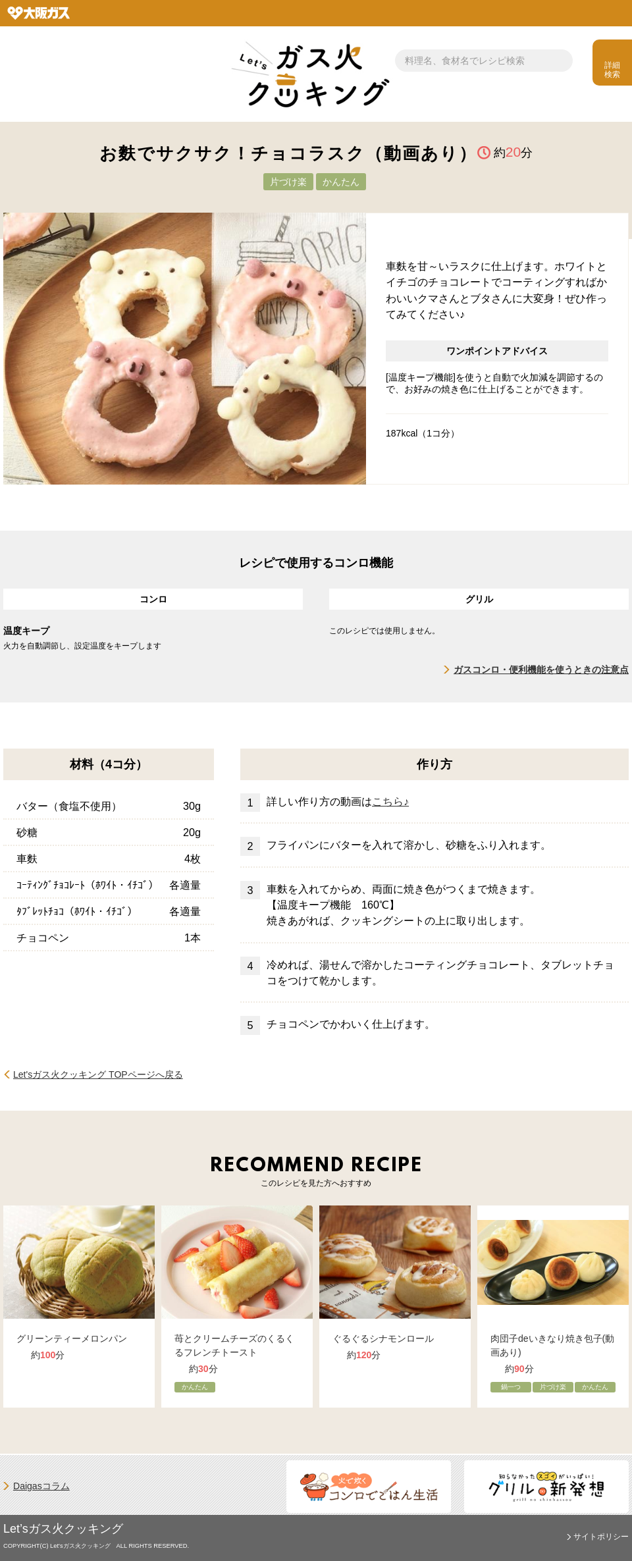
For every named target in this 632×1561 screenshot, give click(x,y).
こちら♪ (390, 801)
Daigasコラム (41, 1486)
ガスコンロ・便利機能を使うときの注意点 (541, 669)
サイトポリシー (601, 1536)
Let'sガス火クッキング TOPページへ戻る (98, 1074)
